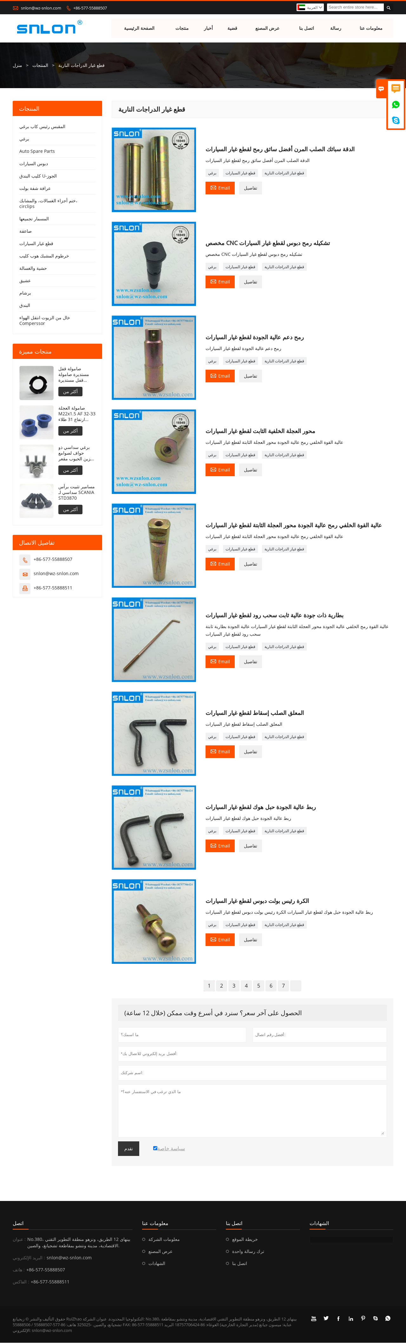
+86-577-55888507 (90, 8)
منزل (17, 65)
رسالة (336, 28)
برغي (212, 173)
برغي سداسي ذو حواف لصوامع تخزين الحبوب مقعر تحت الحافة (76, 453)
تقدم (128, 1149)
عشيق (25, 281)
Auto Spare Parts (37, 151)
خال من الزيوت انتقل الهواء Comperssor (44, 321)
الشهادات (156, 1264)
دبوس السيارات (33, 164)
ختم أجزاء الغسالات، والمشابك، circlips (48, 204)
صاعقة (25, 231)
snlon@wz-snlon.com (41, 8)
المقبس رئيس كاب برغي (42, 127)
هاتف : (19, 1270)
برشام (25, 293)
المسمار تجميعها (34, 219)
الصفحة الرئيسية (139, 28)
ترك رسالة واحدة (248, 1252)
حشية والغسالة (33, 268)
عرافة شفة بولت (35, 188)
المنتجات (40, 65)
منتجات (182, 28)
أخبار (208, 28)
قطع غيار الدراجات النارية (284, 173)
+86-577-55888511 (53, 588)
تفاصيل (250, 188)
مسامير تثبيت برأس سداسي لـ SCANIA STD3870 (76, 492)
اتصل (18, 1223)
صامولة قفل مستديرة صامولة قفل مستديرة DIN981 (73, 374)
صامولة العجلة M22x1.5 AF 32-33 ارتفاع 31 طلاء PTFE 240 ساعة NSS (76, 414)
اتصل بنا (306, 28)
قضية (232, 28)
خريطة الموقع (245, 1239)
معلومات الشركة (164, 1239)
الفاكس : (21, 1282)
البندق (24, 305)
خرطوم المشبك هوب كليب (44, 256)
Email (220, 187)
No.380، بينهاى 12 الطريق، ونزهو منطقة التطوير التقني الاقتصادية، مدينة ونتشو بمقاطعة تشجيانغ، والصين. (78, 1242)
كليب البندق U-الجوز (38, 176)
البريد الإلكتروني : (29, 1258)
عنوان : (19, 1239)
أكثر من (70, 392)
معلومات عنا (371, 28)
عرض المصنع (268, 28)
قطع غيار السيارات (240, 173)
